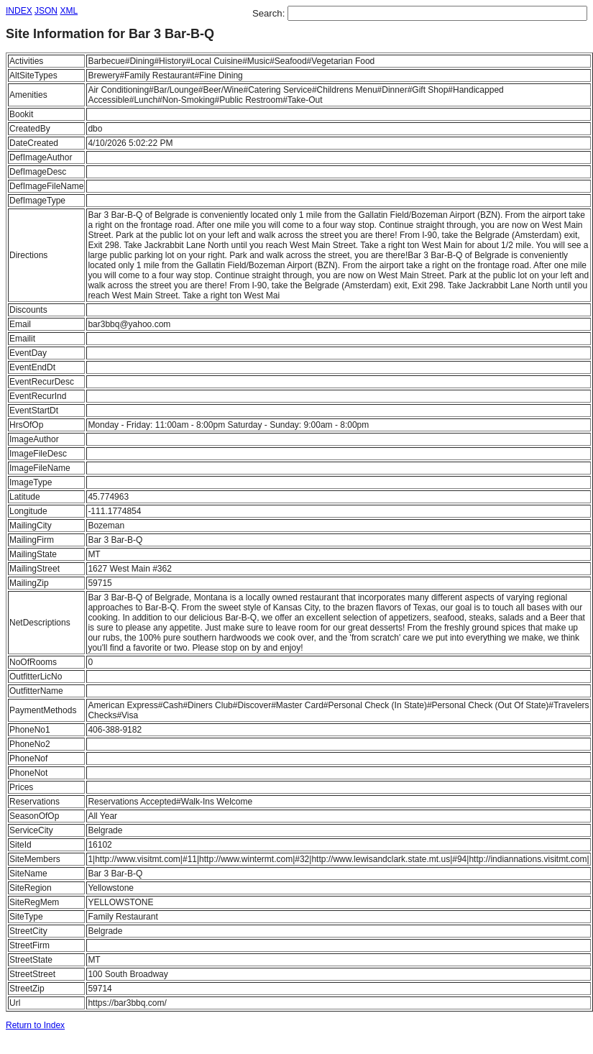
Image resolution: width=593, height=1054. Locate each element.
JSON (46, 11)
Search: (270, 13)
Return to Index (35, 1025)
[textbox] (437, 13)
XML (69, 11)
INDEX (19, 11)
